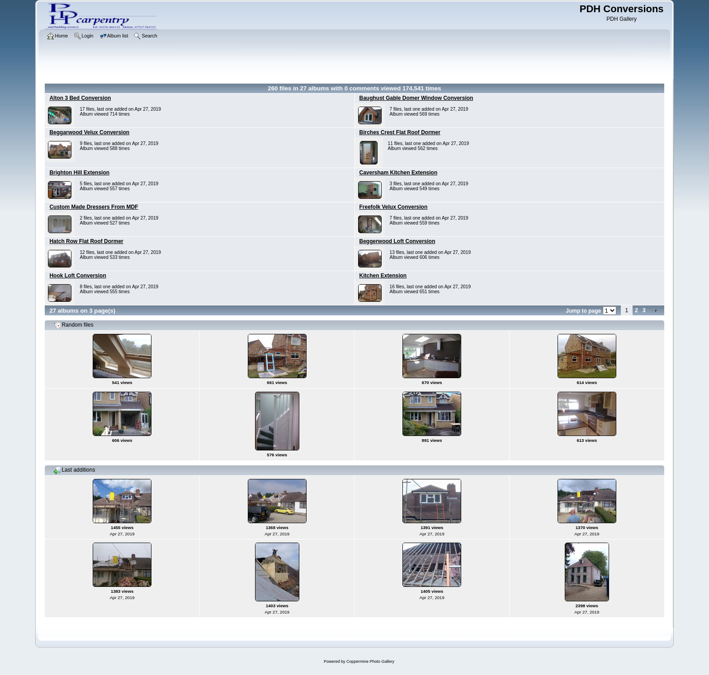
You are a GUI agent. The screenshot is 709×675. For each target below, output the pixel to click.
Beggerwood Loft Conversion (397, 241)
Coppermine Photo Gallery (370, 661)
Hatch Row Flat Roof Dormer (86, 241)
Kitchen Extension (383, 275)
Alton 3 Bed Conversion (80, 98)
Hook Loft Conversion (77, 275)
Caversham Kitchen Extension (398, 172)
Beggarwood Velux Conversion (89, 132)
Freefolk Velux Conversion (393, 207)
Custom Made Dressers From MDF (93, 207)
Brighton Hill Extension (79, 172)
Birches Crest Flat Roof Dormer (399, 132)
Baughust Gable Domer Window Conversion (416, 98)
